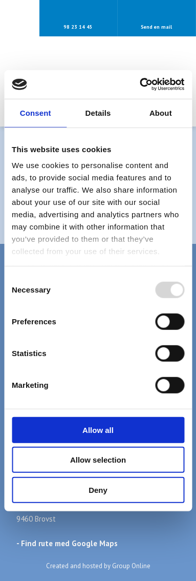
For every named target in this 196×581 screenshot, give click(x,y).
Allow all (98, 429)
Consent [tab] (35, 112)
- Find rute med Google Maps (67, 543)
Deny (98, 489)
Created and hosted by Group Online (98, 566)
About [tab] (160, 112)
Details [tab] (98, 112)
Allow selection (98, 459)
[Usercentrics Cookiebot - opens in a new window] (140, 84)
